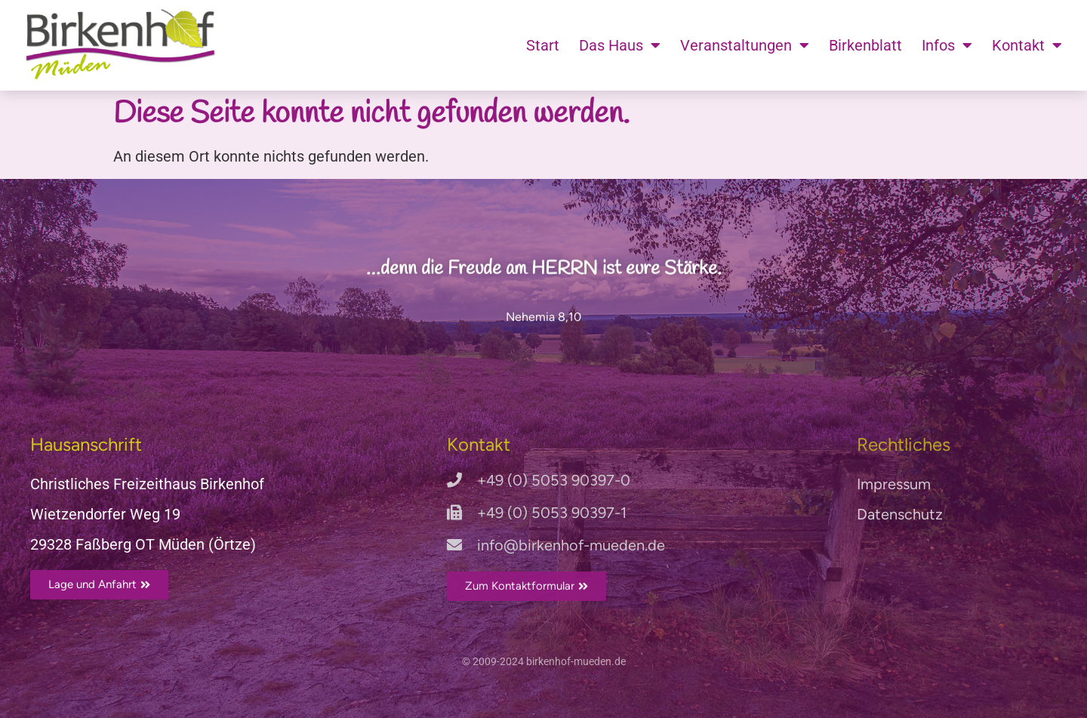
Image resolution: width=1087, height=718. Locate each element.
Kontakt (1027, 45)
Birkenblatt (865, 45)
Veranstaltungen (744, 45)
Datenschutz (900, 514)
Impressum (894, 484)
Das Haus (620, 45)
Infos (947, 45)
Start (542, 45)
